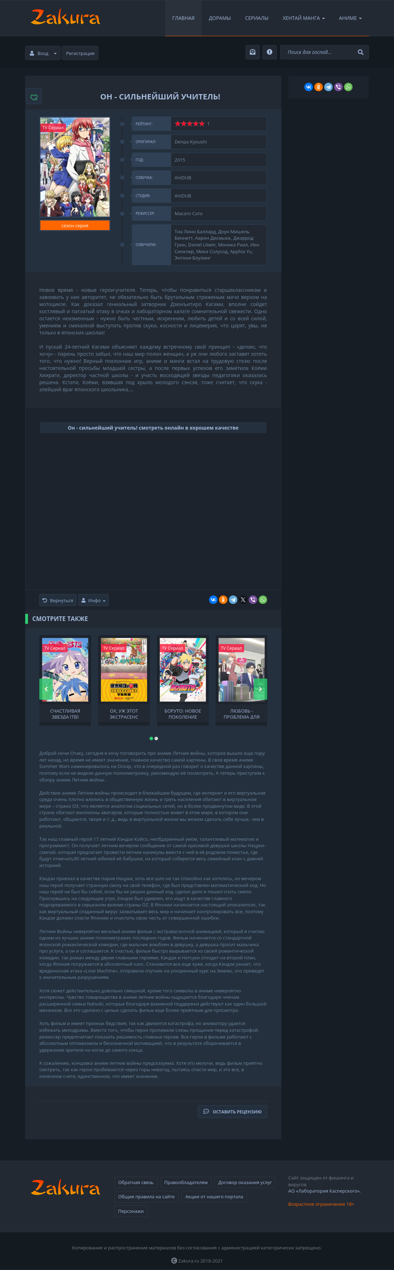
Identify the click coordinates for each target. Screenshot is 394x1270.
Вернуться (58, 600)
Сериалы (257, 18)
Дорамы (220, 18)
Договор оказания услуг (245, 1182)
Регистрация (80, 53)
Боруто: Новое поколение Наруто (182, 713)
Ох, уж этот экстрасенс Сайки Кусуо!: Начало (124, 713)
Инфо (93, 600)
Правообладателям (186, 1182)
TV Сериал (53, 128)
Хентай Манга (304, 18)
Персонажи (131, 1211)
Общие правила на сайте (146, 1196)
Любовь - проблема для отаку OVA (241, 713)
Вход (43, 53)
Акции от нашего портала (214, 1196)
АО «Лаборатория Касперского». (324, 1191)
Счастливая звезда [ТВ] (65, 713)
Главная (183, 18)
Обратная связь (136, 1182)
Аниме (350, 18)
